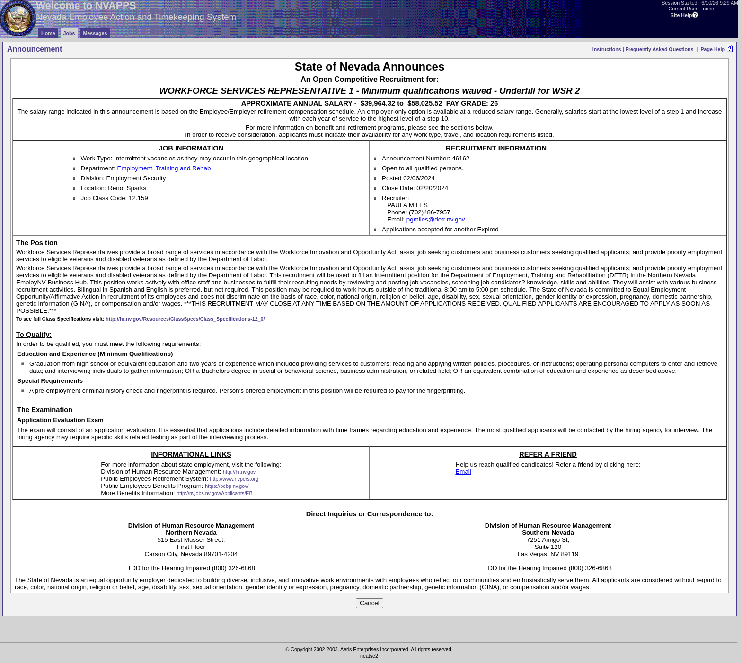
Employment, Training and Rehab (164, 168)
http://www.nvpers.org (234, 479)
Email (463, 471)
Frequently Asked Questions (659, 49)
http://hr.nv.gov (239, 472)
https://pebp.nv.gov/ (226, 486)
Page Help (712, 49)
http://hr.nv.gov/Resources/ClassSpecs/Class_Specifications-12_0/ (185, 319)
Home (48, 33)
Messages (95, 33)
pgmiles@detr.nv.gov (435, 219)
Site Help (681, 15)
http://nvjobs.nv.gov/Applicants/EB (214, 493)
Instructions (606, 49)
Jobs (69, 33)
